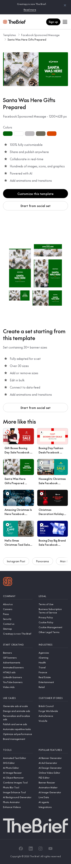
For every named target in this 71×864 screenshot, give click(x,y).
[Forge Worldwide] (53, 711)
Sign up (53, 22)
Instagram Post (16, 566)
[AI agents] (53, 802)
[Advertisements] (18, 662)
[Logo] (7, 582)
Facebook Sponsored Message (40, 35)
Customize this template (35, 194)
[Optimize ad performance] (18, 734)
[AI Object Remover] (18, 777)
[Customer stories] (53, 698)
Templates (9, 35)
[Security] (18, 619)
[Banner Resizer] (53, 782)
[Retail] (53, 687)
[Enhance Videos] (18, 807)
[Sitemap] (18, 628)
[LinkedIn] (31, 849)
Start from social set (35, 206)
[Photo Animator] (18, 802)
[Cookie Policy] (53, 622)
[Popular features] (53, 750)
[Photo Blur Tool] (18, 787)
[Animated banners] (18, 667)
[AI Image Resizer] (18, 772)
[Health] (53, 662)
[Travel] (53, 667)
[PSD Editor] (53, 777)
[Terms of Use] (53, 604)
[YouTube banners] (18, 682)
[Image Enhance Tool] (18, 792)
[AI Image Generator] (53, 792)
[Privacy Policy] (53, 617)
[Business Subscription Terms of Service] (53, 610)
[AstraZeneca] (53, 716)
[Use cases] (18, 698)
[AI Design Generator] (53, 767)
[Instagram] (40, 849)
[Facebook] (21, 849)
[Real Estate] (53, 677)
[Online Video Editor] (53, 772)
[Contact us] (18, 623)
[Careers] (18, 609)
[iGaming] (53, 657)
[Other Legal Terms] (53, 632)
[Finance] (53, 672)
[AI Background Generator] (18, 797)
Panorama (42, 566)
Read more (30, 9)
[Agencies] (53, 652)
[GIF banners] (18, 657)
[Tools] (18, 750)
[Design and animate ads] (18, 711)
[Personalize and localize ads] (18, 717)
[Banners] (18, 652)
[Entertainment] (53, 682)
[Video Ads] (18, 687)
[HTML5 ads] (18, 672)
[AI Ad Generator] (53, 763)
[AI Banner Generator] (53, 758)
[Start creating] (18, 644)
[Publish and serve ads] (18, 724)
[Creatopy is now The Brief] (18, 633)
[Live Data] (53, 797)
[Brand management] (18, 739)
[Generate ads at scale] (18, 706)
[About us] (18, 604)
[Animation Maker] (53, 787)
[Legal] (53, 596)
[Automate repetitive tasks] (18, 729)
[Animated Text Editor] (18, 758)
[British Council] (53, 706)
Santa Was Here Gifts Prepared (27, 39)
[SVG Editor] (18, 763)
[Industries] (53, 644)
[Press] (18, 614)
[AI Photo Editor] (18, 767)
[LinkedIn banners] (18, 677)
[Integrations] (53, 807)
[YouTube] (50, 849)
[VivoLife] (53, 720)
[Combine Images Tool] (18, 782)
